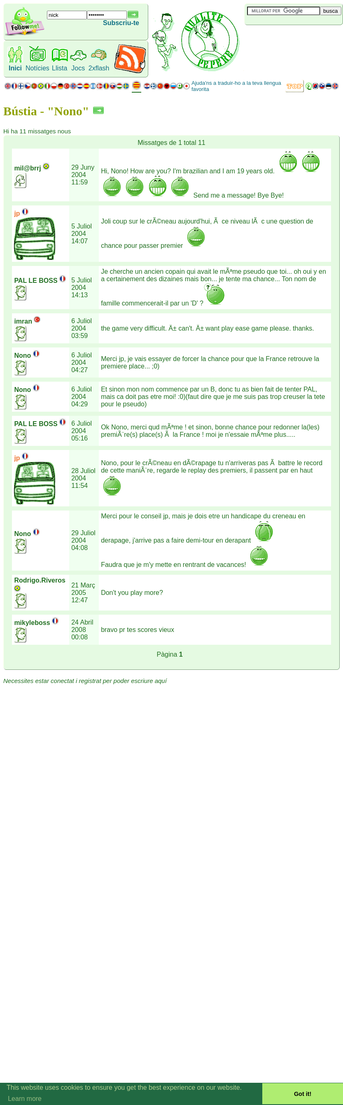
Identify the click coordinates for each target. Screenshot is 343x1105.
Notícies (37, 68)
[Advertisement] (293, 38)
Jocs (78, 68)
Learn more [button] (25, 1098)
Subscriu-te (121, 22)
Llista (59, 68)
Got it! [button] (302, 1094)
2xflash (99, 68)
